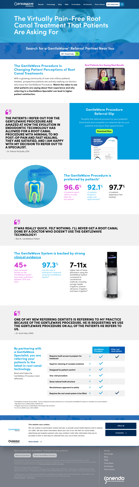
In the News (76, 4)
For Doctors (88, 4)
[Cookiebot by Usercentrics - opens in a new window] (14, 482)
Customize (121, 474)
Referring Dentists (22, 455)
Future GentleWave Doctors (44, 455)
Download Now (104, 131)
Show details (33, 483)
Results (41, 4)
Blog (60, 4)
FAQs (67, 4)
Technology (51, 4)
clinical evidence (27, 256)
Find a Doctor (100, 4)
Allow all (121, 467)
